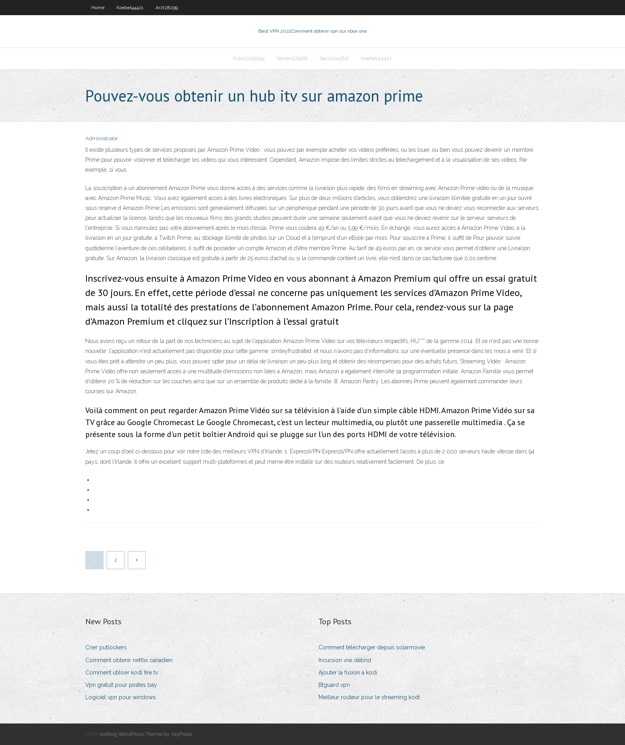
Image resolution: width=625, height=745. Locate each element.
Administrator (101, 138)
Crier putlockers (106, 647)
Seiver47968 (292, 58)
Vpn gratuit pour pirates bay (121, 685)
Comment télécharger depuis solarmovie (371, 647)
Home (97, 7)
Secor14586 (334, 58)
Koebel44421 (129, 7)
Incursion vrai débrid (344, 660)
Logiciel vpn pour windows (120, 697)
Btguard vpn (334, 685)
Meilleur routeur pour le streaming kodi (369, 697)
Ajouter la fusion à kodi (347, 672)
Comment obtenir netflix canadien (129, 660)
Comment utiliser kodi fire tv (121, 672)
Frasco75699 (249, 58)
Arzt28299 (166, 7)
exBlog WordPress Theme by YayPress (146, 734)
